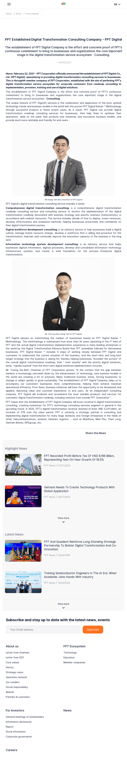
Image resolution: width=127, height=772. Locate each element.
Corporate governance (19, 736)
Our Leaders (13, 682)
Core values (12, 662)
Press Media (32, 13)
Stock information (16, 731)
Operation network (16, 677)
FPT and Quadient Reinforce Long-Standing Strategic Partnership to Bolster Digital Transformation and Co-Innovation (80, 545)
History (10, 667)
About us (12, 646)
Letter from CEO (15, 657)
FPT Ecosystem (74, 646)
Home (9, 13)
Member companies (74, 662)
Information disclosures (19, 721)
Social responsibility (17, 687)
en (116, 4)
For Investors (15, 710)
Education (69, 657)
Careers (11, 750)
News (19, 13)
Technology (70, 652)
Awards (10, 692)
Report (10, 726)
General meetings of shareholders (25, 716)
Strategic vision (14, 672)
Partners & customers (18, 697)
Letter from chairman (17, 652)
